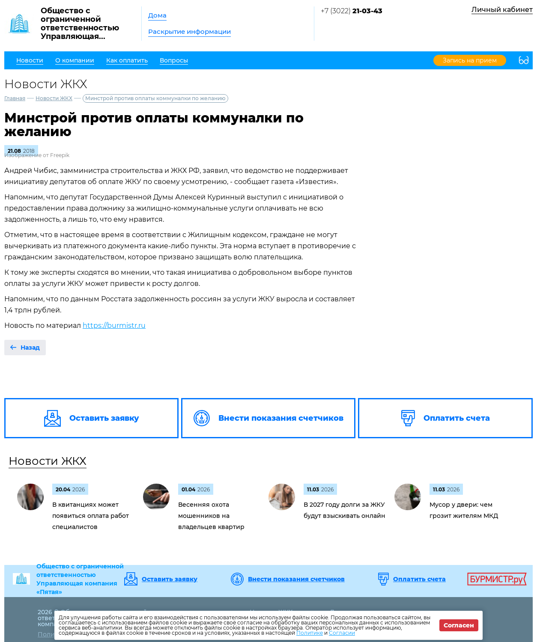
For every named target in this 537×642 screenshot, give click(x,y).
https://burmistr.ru (114, 325)
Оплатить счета (419, 579)
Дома (157, 15)
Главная (14, 98)
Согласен (459, 625)
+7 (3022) (351, 11)
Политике (309, 633)
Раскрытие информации (189, 31)
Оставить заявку (169, 579)
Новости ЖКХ (54, 98)
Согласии (342, 633)
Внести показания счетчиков (296, 579)
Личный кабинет (502, 10)
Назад (30, 347)
